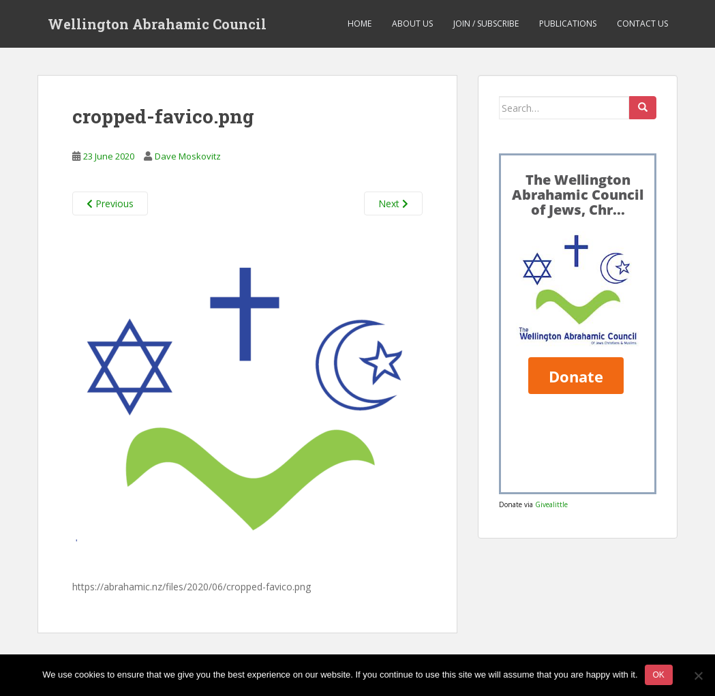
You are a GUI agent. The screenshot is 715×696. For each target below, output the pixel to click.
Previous (110, 203)
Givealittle (551, 504)
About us (412, 23)
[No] (698, 675)
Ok (659, 675)
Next (393, 203)
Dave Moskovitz (188, 156)
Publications (567, 23)
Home (359, 23)
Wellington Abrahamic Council (157, 24)
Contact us (642, 23)
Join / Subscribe (486, 23)
